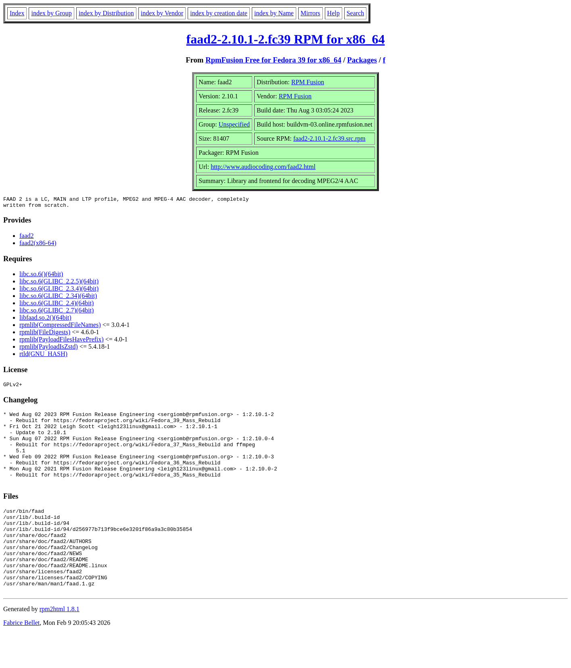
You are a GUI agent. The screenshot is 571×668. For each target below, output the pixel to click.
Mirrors (310, 13)
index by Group (51, 13)
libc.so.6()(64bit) (41, 276)
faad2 (26, 238)
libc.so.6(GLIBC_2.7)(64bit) (56, 312)
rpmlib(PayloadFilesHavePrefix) (61, 341)
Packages (362, 60)
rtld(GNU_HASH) (43, 356)
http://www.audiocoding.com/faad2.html (263, 166)
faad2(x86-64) (37, 245)
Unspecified (234, 124)
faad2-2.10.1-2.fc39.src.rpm (329, 138)
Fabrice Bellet (21, 657)
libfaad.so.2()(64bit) (45, 319)
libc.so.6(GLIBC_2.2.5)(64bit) (58, 283)
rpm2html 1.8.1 (59, 644)
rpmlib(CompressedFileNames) (60, 327)
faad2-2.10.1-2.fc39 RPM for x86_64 (285, 39)
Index (17, 13)
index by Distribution (106, 13)
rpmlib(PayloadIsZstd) (48, 348)
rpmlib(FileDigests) (44, 334)
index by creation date (218, 13)
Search (355, 13)
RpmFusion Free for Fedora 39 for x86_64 (273, 60)
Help (333, 13)
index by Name (274, 13)
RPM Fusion (307, 82)
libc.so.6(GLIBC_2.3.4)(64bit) (58, 290)
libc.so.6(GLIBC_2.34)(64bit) (58, 298)
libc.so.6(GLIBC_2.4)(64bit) (56, 305)
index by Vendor (162, 13)
